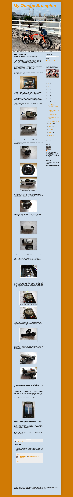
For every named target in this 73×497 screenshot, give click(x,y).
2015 (49, 98)
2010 (49, 141)
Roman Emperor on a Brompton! (52, 108)
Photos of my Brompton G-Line (21, 51)
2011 (49, 140)
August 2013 (51, 126)
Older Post (41, 479)
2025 (49, 83)
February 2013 (51, 135)
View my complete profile (50, 158)
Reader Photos (50, 51)
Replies (18, 454)
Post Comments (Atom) (22, 481)
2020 (49, 90)
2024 (49, 84)
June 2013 (50, 129)
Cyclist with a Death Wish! (52, 114)
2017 (49, 95)
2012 (49, 138)
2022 (49, 87)
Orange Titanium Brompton (32, 51)
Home (14, 51)
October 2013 (51, 123)
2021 (49, 89)
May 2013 (50, 130)
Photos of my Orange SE (42, 51)
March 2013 (51, 133)
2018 (49, 93)
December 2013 (51, 102)
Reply (17, 452)
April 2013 (50, 132)
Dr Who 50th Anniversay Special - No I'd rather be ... (53, 106)
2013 (49, 101)
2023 (49, 86)
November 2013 (51, 104)
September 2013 (51, 124)
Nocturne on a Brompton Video (53, 121)
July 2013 (50, 127)
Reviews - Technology (20, 441)
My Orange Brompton (35, 5)
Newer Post (16, 479)
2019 (49, 92)
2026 (49, 81)
